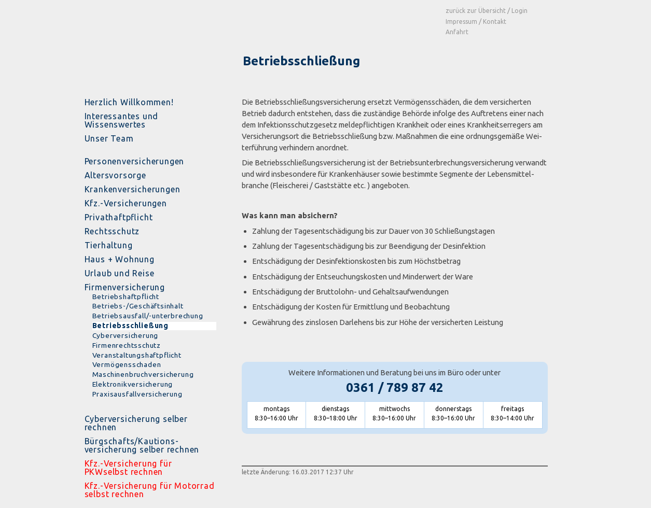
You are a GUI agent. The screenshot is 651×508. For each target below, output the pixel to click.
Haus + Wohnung (120, 259)
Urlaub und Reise (120, 273)
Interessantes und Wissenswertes (122, 120)
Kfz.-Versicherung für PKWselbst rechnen (128, 467)
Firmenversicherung (125, 287)
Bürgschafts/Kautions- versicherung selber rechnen (142, 445)
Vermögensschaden (126, 365)
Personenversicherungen (135, 161)
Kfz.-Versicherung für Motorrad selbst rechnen (150, 490)
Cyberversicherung (125, 336)
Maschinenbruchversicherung (143, 374)
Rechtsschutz (112, 231)
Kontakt (494, 21)
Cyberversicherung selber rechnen (136, 423)
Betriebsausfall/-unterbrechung (147, 316)
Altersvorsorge (115, 175)
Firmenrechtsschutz (126, 345)
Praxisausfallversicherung (137, 394)
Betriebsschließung (130, 326)
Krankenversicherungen (133, 189)
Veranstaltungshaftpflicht (137, 355)
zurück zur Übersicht (476, 10)
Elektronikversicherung (132, 384)
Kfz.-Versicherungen (126, 203)
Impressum (461, 21)
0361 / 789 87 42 (395, 387)
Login (519, 10)
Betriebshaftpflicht (125, 297)
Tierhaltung (109, 245)
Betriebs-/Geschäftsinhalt (138, 306)
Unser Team (109, 138)
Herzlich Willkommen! (129, 102)
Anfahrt (457, 32)
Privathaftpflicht (119, 217)
